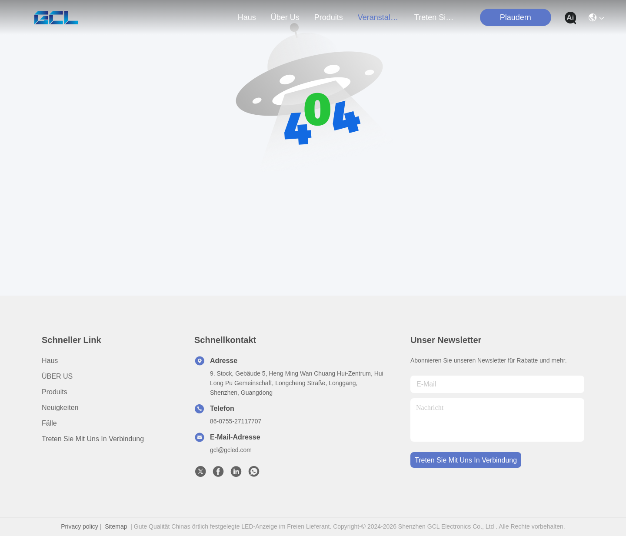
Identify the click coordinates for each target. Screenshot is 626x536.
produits (328, 17)
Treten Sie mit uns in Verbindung (93, 439)
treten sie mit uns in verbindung (435, 17)
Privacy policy (79, 526)
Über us (285, 17)
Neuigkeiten (60, 407)
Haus (247, 17)
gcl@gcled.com (231, 449)
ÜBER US (57, 376)
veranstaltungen (379, 17)
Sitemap (116, 526)
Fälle (49, 423)
